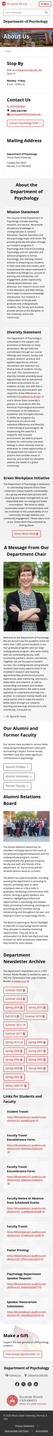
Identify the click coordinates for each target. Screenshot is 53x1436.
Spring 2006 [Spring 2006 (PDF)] (12, 1059)
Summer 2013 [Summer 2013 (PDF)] (33, 1016)
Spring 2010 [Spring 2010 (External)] (12, 1042)
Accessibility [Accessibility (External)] (42, 1430)
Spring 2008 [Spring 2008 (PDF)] (12, 1051)
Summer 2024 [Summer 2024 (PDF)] (13, 998)
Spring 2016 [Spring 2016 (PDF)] (12, 1007)
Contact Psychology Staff (23, 123)
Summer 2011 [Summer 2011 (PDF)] (13, 1033)
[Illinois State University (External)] (14, 4)
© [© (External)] (4, 1415)
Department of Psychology (25, 21)
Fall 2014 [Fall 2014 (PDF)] (10, 1016)
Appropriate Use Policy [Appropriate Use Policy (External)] (17, 1430)
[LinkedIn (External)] (36, 1384)
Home (8, 51)
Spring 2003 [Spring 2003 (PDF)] (35, 1068)
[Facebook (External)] (17, 1384)
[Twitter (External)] (23, 1384)
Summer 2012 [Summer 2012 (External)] (13, 1025)
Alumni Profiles (16, 767)
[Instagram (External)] (30, 1384)
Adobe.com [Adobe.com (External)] (20, 981)
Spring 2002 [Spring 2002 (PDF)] (12, 1077)
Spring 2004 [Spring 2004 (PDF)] (12, 1068)
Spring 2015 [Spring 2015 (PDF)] (35, 1007)
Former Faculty (15, 786)
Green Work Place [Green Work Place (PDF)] (24, 533)
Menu (46, 4)
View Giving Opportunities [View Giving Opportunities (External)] (20, 1354)
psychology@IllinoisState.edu (25, 114)
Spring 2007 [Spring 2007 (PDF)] (35, 1051)
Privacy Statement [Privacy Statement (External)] (24, 1425)
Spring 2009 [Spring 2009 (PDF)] (35, 1042)
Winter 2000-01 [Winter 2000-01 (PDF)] (14, 1085)
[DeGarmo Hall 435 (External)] (36, 1375)
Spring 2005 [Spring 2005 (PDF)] (35, 1059)
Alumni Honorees (17, 776)
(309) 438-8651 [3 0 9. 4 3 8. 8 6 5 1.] (18, 106)
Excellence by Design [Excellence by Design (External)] (30, 396)
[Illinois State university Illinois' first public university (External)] (26, 1400)
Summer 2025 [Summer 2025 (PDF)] (13, 990)
